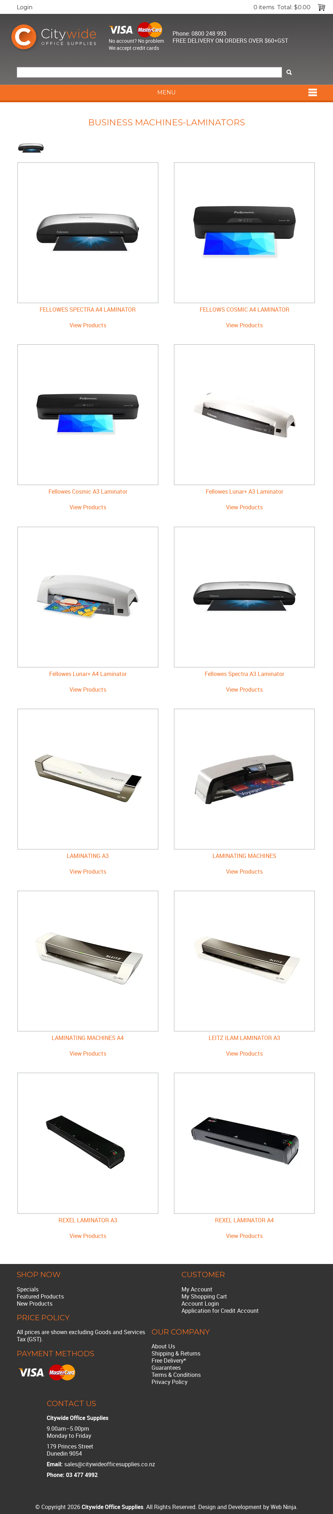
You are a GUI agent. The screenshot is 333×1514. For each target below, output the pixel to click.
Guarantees (166, 1367)
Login (24, 7)
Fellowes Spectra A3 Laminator (244, 674)
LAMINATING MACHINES (244, 856)
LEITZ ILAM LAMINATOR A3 (244, 1038)
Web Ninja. (284, 1507)
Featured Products (40, 1296)
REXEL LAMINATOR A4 (244, 1220)
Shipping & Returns (176, 1353)
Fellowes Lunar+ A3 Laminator (244, 491)
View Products (88, 325)
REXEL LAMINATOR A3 (87, 1220)
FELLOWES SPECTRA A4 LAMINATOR (88, 309)
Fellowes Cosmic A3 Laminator (87, 491)
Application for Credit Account (220, 1310)
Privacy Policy (170, 1381)
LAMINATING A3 (88, 856)
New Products (34, 1303)
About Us (163, 1346)
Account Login (200, 1303)
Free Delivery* (169, 1360)
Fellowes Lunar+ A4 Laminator (88, 674)
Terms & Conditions (176, 1374)
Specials (28, 1289)
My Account (196, 1289)
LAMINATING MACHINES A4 (88, 1038)
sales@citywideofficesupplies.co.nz (109, 1464)
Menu (166, 92)
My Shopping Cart (204, 1296)
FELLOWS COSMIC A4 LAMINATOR (245, 309)
